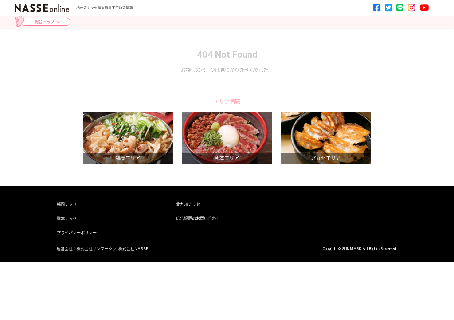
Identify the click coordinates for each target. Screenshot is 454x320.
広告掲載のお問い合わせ (198, 218)
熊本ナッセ (67, 218)
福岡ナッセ (67, 204)
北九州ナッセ (188, 204)
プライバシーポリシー (77, 233)
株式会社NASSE (133, 249)
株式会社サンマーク (95, 249)
